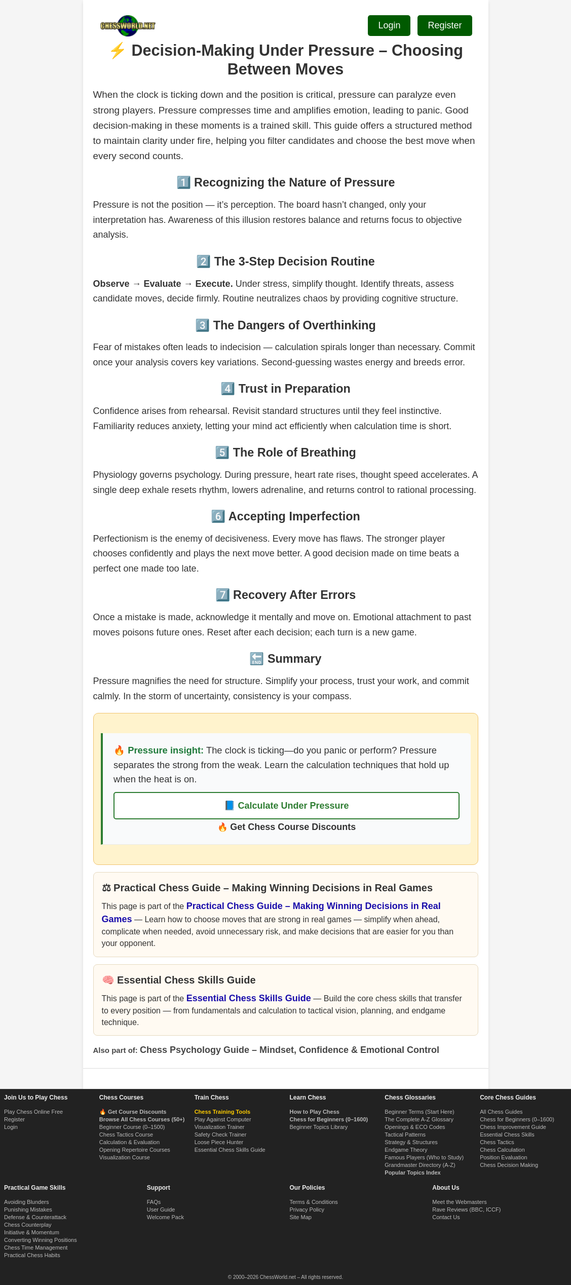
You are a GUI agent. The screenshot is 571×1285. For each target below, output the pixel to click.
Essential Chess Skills (507, 1134)
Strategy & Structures (411, 1142)
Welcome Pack (165, 1217)
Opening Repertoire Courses (134, 1150)
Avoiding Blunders (26, 1202)
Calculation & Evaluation (129, 1142)
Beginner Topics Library (318, 1127)
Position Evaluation (503, 1157)
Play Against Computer (223, 1119)
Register (14, 1119)
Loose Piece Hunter (219, 1142)
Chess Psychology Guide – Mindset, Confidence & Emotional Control (289, 1050)
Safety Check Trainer (221, 1134)
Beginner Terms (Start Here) (419, 1112)
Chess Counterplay (28, 1225)
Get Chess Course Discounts (293, 827)
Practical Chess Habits (32, 1255)
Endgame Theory (406, 1150)
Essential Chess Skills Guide (248, 998)
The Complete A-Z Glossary (419, 1119)
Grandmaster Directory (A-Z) (420, 1165)
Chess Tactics (497, 1142)
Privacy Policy (307, 1209)
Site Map (301, 1217)
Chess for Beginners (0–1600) (517, 1119)
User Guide (161, 1209)
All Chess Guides (501, 1112)
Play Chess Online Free (33, 1112)
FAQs (154, 1202)
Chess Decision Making (509, 1165)
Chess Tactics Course (126, 1134)
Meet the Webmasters (459, 1202)
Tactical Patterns (405, 1134)
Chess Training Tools (222, 1112)
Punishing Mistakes (28, 1209)
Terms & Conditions (314, 1202)
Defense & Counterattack (35, 1217)
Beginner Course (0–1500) (132, 1127)
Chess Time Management (35, 1247)
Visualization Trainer (220, 1127)
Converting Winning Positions (40, 1240)
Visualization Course (124, 1157)
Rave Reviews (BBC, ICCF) (466, 1209)
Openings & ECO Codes (415, 1127)
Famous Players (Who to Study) (424, 1157)
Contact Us (446, 1217)
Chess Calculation (502, 1150)
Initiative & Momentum (31, 1232)
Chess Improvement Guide (513, 1127)
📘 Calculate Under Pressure (286, 806)
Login (11, 1127)
